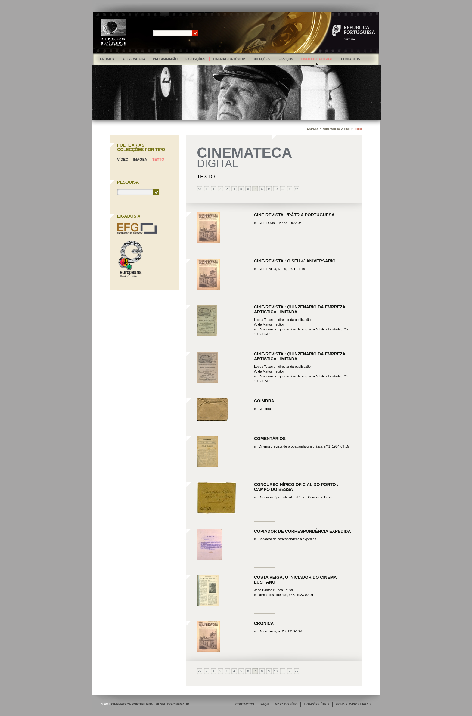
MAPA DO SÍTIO (286, 704)
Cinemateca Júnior (229, 59)
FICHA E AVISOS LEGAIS (353, 704)
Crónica (264, 623)
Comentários (270, 438)
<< (200, 189)
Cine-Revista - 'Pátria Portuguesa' (295, 214)
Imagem (140, 159)
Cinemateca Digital (317, 59)
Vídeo (122, 159)
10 (276, 189)
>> (297, 189)
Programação (165, 59)
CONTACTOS (244, 704)
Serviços (285, 59)
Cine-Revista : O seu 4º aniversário (295, 261)
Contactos (350, 59)
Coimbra (264, 400)
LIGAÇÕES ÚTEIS (316, 704)
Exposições (195, 59)
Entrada (107, 59)
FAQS (264, 704)
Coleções (261, 59)
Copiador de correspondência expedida (302, 531)
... (282, 189)
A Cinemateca (134, 59)
